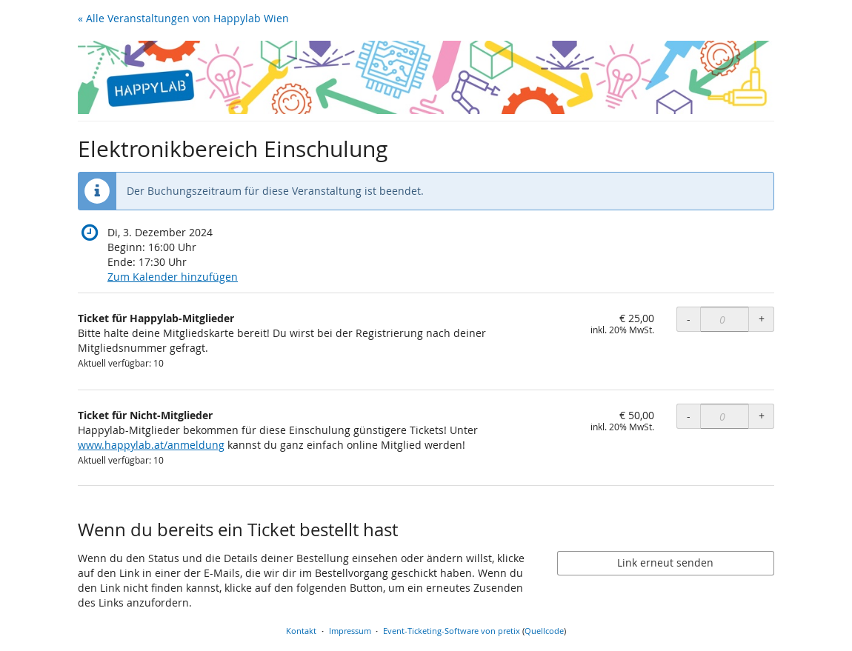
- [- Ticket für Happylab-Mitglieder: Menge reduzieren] (688, 319)
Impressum (350, 630)
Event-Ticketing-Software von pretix (451, 630)
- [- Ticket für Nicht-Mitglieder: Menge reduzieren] (688, 416)
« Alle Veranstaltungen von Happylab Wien (183, 18)
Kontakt (301, 630)
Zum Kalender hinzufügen (172, 277)
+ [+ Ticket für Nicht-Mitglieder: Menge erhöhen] (762, 416)
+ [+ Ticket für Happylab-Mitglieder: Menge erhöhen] (762, 319)
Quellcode (544, 630)
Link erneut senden (665, 562)
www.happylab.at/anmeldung (151, 445)
